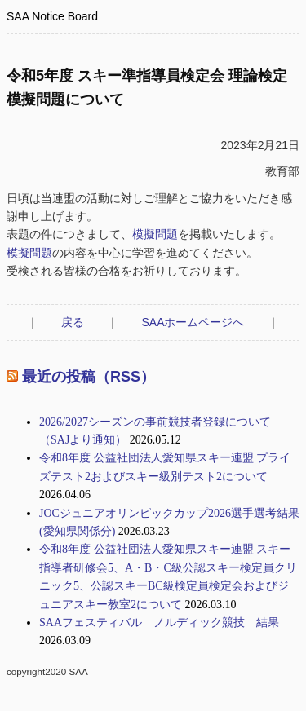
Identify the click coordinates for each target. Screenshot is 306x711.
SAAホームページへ (192, 322)
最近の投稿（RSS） (88, 377)
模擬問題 (155, 234)
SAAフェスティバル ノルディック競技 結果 (159, 622)
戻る (72, 322)
